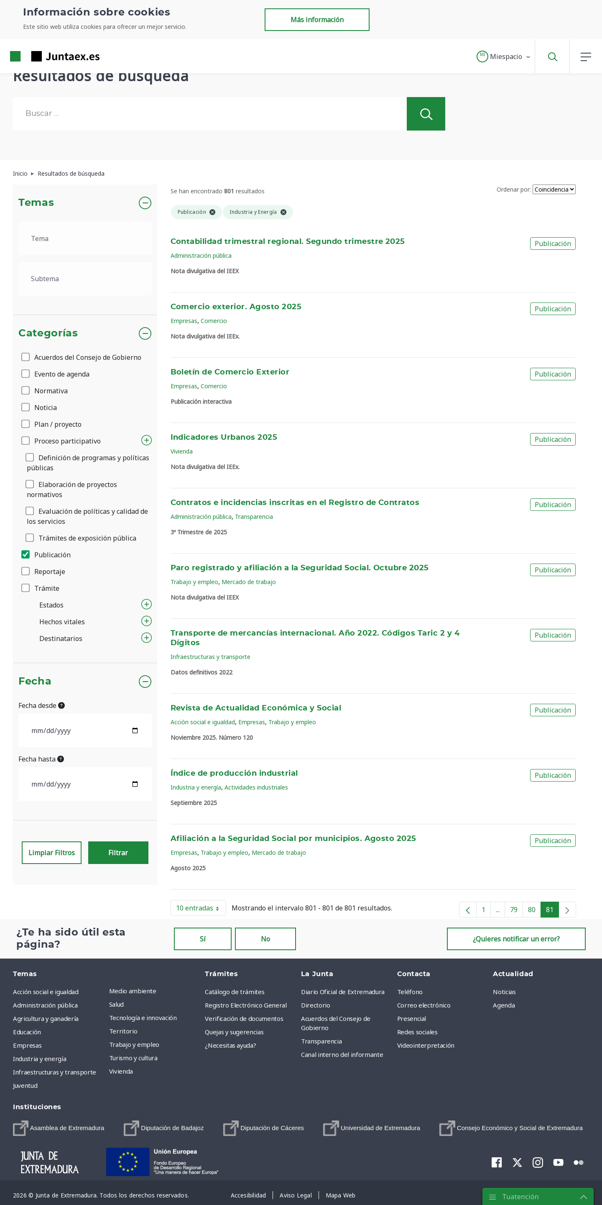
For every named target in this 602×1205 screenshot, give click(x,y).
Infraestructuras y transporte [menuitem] (54, 1072)
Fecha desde (41, 705)
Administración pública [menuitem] (45, 1005)
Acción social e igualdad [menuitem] (46, 991)
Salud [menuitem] (116, 1004)
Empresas (184, 321)
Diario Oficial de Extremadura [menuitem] (343, 991)
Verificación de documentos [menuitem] (244, 1018)
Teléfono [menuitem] (410, 991)
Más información (317, 19)
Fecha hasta (41, 759)
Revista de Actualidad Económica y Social (256, 708)
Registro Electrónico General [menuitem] (245, 1005)
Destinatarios (60, 638)
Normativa (45, 390)
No (265, 938)
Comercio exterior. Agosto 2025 (236, 307)
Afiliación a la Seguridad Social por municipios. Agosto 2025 (293, 839)
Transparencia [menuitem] (321, 1041)
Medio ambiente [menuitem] (132, 991)
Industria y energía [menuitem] (39, 1058)
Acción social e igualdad (203, 722)
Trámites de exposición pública (81, 538)
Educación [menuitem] (27, 1032)
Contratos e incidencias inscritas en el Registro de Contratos (295, 503)
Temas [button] (36, 203)
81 (552, 911)
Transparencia (254, 516)
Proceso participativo (62, 441)
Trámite (41, 588)
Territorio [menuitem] (123, 1031)
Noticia (40, 407)
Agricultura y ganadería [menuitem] (46, 1018)
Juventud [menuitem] (25, 1085)
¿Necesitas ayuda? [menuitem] (230, 1045)
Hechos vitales (62, 621)
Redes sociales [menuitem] (417, 1032)
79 (516, 911)
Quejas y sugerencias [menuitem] (234, 1032)
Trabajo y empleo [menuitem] (134, 1044)
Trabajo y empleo (194, 582)
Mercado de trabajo (249, 582)
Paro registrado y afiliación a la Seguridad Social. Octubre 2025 (300, 568)
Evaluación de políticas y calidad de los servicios (87, 516)
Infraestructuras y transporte (210, 657)
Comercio (214, 321)
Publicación (47, 554)
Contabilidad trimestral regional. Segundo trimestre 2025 (288, 242)
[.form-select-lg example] (85, 238)
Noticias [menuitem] (504, 991)
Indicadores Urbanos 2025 (224, 437)
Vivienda (182, 451)
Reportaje (44, 571)
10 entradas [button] (201, 909)
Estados (51, 605)
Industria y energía (196, 787)
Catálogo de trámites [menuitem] (234, 991)
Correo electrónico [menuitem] (424, 1005)
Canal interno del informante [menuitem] (342, 1054)
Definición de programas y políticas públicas (88, 462)
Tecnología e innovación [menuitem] (143, 1017)
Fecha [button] (34, 682)
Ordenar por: (514, 189)
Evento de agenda (56, 374)
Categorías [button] (48, 333)
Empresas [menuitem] (27, 1045)
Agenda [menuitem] (504, 1005)
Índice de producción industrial (234, 773)
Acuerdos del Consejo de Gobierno (82, 357)
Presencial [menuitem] (411, 1018)
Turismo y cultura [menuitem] (133, 1058)
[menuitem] (58, 1128)
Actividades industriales (256, 787)
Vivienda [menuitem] (121, 1071)
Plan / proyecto (52, 424)
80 (534, 911)
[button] (504, 56)
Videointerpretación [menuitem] (425, 1045)
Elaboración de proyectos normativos (72, 489)
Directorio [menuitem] (315, 1005)
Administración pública (201, 255)
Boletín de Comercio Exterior (230, 372)
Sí (203, 938)
